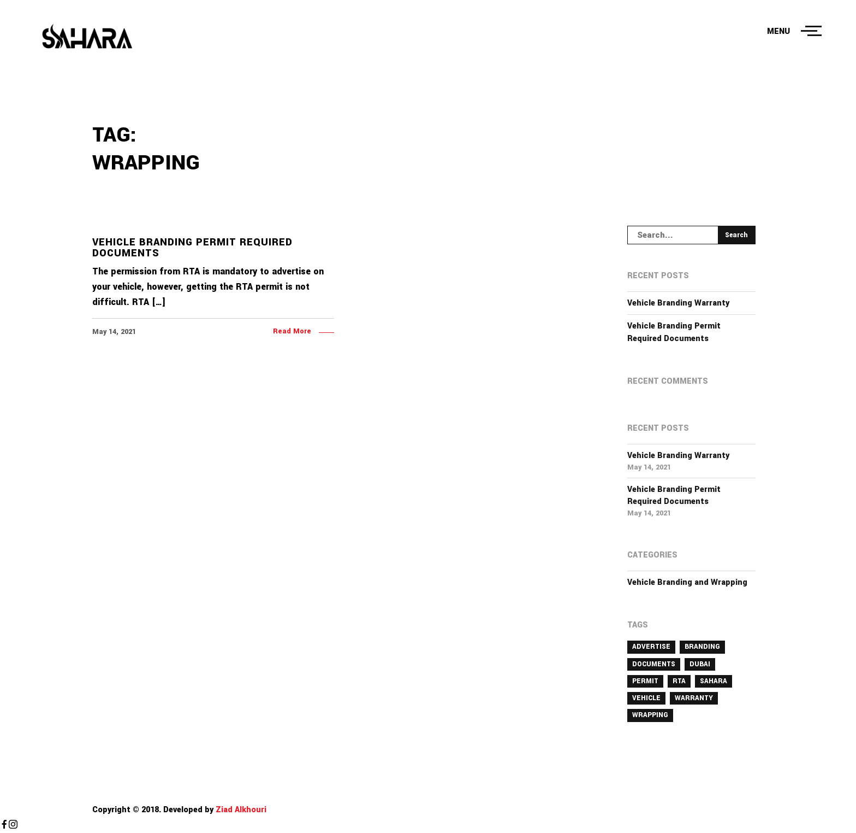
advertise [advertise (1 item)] (651, 647)
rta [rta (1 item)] (679, 681)
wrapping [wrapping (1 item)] (650, 715)
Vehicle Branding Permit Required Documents (674, 332)
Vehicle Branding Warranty (678, 303)
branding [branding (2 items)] (702, 647)
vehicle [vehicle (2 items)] (646, 698)
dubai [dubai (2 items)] (699, 664)
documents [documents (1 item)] (653, 664)
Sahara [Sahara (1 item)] (713, 681)
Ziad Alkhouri (239, 810)
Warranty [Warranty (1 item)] (694, 698)
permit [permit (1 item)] (645, 681)
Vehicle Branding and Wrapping (687, 582)
